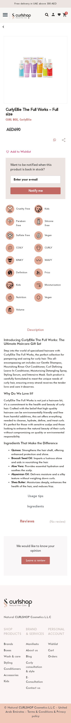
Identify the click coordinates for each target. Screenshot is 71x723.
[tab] (35, 330)
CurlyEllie (26, 119)
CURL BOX (12, 119)
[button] (18, 151)
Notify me (36, 191)
